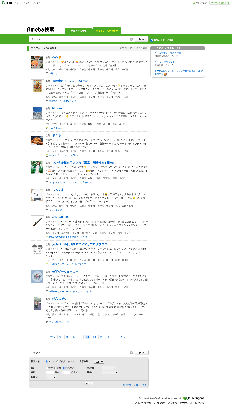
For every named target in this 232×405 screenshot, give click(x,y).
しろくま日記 (55, 210)
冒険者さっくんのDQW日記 (62, 101)
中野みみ (53, 73)
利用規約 (159, 402)
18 (81, 337)
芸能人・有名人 (66, 361)
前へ (52, 337)
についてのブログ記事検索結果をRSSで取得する (179, 73)
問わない (69, 368)
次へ (123, 337)
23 (115, 337)
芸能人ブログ (201, 3)
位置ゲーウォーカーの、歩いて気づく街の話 (70, 291)
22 (108, 337)
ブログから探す (79, 30)
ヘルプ (200, 402)
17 (74, 337)
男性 (59, 368)
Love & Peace (55, 128)
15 (60, 337)
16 (67, 337)
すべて (51, 361)
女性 (50, 368)
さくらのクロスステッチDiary (63, 155)
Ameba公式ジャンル (165, 62)
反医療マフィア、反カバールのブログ (67, 264)
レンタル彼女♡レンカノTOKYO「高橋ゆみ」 (71, 182)
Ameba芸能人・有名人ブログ (169, 53)
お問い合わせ (143, 402)
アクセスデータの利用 (180, 402)
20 (94, 337)
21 (101, 337)
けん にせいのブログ (59, 321)
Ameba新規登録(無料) (220, 2)
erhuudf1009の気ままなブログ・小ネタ (68, 237)
